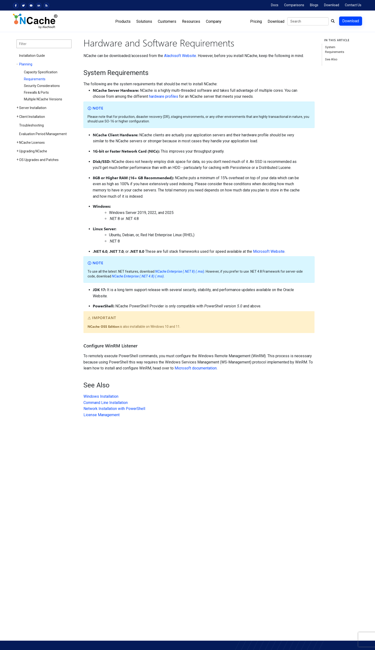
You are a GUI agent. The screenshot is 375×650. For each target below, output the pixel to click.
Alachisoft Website (180, 55)
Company (213, 21)
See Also (331, 59)
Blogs (314, 5)
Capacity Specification (40, 72)
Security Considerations (42, 86)
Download (331, 5)
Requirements (34, 79)
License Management (101, 415)
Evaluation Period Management (43, 134)
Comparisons (294, 5)
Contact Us (353, 5)
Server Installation (32, 108)
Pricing (256, 21)
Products (123, 21)
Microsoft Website (269, 251)
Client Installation (32, 117)
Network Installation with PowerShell (114, 408)
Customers (167, 21)
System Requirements (334, 49)
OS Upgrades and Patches (39, 160)
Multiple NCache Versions (43, 99)
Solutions (144, 21)
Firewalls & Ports (36, 92)
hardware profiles (163, 96)
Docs (274, 5)
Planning (25, 64)
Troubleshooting (31, 125)
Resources (191, 21)
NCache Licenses (32, 142)
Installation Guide (32, 56)
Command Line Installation (105, 402)
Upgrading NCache (33, 151)
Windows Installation (100, 396)
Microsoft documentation (196, 368)
